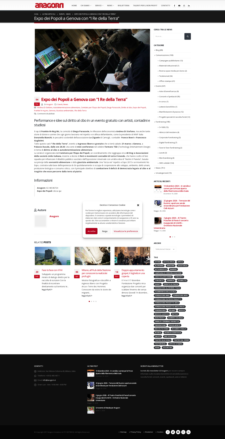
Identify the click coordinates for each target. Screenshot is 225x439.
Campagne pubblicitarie (169, 60)
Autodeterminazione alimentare (66, 107)
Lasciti (161, 152)
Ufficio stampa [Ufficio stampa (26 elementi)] (175, 344)
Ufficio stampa (165, 81)
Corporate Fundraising (168, 137)
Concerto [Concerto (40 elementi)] (159, 280)
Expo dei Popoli (139, 107)
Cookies (160, 432)
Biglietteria (123, 5)
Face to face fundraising (169, 147)
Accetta (91, 231)
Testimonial (164, 76)
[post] (157, 188)
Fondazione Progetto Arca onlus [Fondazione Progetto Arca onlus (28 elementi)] (170, 307)
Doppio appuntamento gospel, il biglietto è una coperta (133, 273)
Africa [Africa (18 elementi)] (180, 262)
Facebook (168, 432)
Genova (52, 110)
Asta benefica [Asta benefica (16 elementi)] (161, 269)
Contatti (165, 5)
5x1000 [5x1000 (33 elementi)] (157, 262)
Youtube (178, 432)
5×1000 (162, 127)
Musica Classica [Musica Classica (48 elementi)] (162, 314)
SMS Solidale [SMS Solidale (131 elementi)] (169, 336)
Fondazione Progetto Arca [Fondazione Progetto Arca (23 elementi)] (167, 303)
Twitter (173, 432)
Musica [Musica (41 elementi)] (182, 310)
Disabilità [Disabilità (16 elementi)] (182, 280)
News (109, 5)
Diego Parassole (113, 107)
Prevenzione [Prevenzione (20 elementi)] (160, 325)
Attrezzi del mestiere (168, 132)
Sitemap (123, 432)
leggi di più (47, 289)
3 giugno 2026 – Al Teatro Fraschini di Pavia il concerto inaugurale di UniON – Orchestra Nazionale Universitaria (171, 223)
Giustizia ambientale (64, 110)
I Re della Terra (80, 110)
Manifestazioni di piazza (169, 112)
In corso (162, 101)
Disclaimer (149, 432)
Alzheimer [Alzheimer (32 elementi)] (159, 266)
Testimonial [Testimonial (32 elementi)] (160, 344)
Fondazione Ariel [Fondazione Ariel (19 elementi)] (180, 295)
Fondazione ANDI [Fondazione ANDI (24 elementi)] (162, 295)
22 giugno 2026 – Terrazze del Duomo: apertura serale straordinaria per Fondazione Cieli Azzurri (177, 204)
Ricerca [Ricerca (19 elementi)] (158, 333)
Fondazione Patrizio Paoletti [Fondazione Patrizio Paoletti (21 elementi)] (168, 299)
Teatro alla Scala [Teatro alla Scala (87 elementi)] (162, 340)
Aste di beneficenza (167, 91)
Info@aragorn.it (49, 380)
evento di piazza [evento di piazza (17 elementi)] (171, 284)
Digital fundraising (167, 142)
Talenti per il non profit (145, 5)
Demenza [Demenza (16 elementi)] (170, 280)
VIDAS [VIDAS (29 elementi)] (157, 348)
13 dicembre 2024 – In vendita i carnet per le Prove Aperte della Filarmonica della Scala (177, 188)
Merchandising (165, 158)
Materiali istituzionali (168, 65)
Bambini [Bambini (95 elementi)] (173, 269)
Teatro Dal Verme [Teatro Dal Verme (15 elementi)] (181, 340)
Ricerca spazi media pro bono (171, 71)
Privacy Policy (136, 432)
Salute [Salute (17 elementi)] (158, 336)
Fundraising (161, 121)
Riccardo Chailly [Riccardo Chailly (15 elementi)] (179, 329)
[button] (138, 205)
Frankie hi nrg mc (41, 110)
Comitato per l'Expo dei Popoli (93, 107)
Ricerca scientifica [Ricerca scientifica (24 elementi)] (173, 333)
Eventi (60, 104)
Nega (104, 231)
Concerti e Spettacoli (168, 96)
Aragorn (49, 104)
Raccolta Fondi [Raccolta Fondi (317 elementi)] (161, 329)
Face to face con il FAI (52, 270)
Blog (157, 50)
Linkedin (188, 432)
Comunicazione (162, 55)
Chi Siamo (85, 5)
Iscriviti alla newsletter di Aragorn (154, 371)
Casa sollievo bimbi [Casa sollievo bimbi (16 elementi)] (163, 277)
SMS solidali (164, 163)
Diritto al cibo (126, 107)
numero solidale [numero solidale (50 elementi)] (175, 318)
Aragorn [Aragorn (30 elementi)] (170, 266)
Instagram (183, 432)
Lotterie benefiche (167, 106)
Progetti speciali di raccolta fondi (173, 117)
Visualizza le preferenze (126, 231)
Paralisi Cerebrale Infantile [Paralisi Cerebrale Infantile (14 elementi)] (167, 321)
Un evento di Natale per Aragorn (108, 408)
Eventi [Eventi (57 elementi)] (157, 284)
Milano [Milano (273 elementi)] (172, 310)
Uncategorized (162, 173)
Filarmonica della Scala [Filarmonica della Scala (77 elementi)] (165, 292)
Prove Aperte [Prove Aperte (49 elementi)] (174, 325)
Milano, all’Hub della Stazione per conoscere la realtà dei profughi (96, 273)
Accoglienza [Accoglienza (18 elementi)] (168, 262)
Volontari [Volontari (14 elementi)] (167, 348)
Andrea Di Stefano (44, 107)
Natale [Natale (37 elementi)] (175, 314)
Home (74, 5)
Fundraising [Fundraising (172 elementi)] (160, 310)
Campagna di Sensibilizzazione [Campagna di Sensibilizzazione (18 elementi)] (168, 273)
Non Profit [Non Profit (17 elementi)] (160, 318)
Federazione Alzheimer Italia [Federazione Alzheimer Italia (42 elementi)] (167, 288)
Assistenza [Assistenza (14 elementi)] (182, 266)
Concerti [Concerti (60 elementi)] (179, 277)
